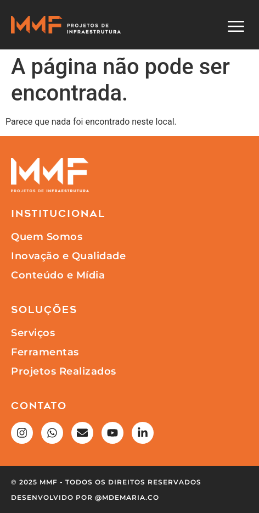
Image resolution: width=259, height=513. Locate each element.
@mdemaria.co (127, 497)
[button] (235, 27)
